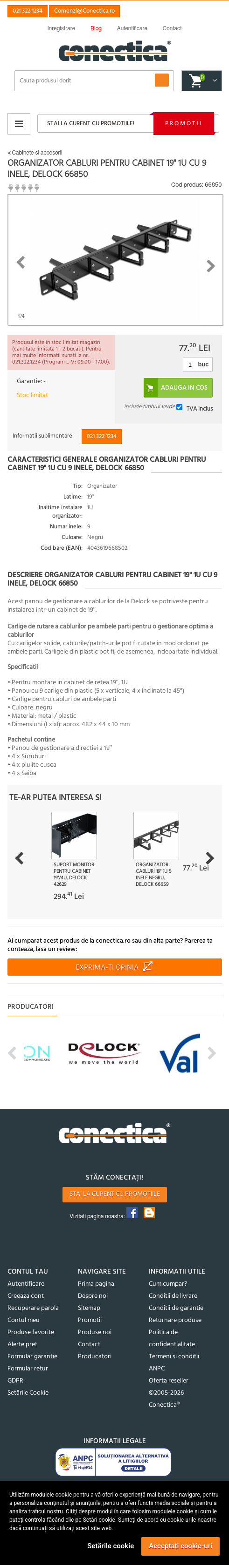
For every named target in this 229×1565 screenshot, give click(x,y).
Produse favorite (30, 1332)
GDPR (15, 1381)
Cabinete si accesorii (34, 152)
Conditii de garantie (176, 1308)
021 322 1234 (27, 11)
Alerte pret (22, 1344)
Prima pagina (96, 1284)
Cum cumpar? (168, 1284)
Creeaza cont (25, 1296)
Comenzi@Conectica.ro (84, 11)
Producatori (94, 1356)
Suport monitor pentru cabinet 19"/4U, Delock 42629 (74, 875)
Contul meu (23, 1320)
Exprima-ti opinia (107, 968)
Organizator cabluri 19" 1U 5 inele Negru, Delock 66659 (154, 875)
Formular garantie (32, 1356)
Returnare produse (175, 1320)
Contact (89, 1344)
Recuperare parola (33, 1308)
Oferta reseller (168, 1381)
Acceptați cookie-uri (180, 1546)
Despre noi (93, 1296)
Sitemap (89, 1308)
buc (203, 364)
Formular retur (27, 1368)
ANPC (157, 1368)
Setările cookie (110, 1546)
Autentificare (25, 1284)
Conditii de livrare (173, 1296)
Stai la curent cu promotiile (114, 1194)
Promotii (183, 123)
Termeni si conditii (174, 1356)
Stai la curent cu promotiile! (90, 123)
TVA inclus (200, 408)
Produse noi (94, 1332)
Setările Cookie (28, 1393)
